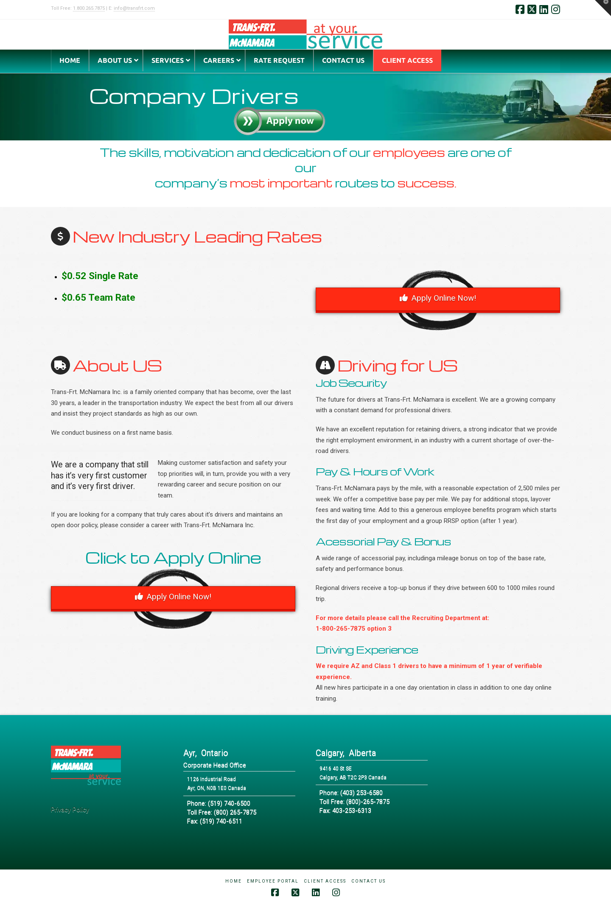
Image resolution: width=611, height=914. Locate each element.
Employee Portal (273, 881)
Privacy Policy (70, 809)
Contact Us (368, 881)
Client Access (325, 881)
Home (233, 881)
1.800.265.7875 (89, 8)
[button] (603, 8)
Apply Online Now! (438, 298)
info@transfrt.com (134, 8)
